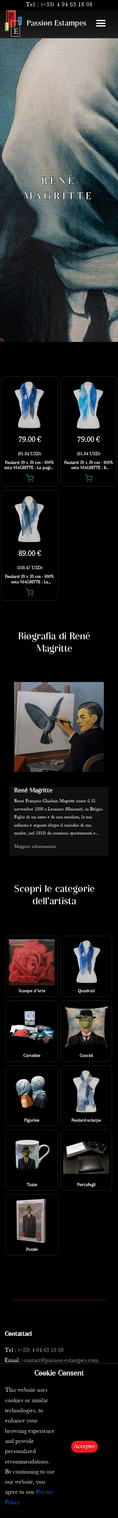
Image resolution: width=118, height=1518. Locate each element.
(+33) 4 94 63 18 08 (67, 5)
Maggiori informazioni (35, 846)
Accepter (84, 1446)
